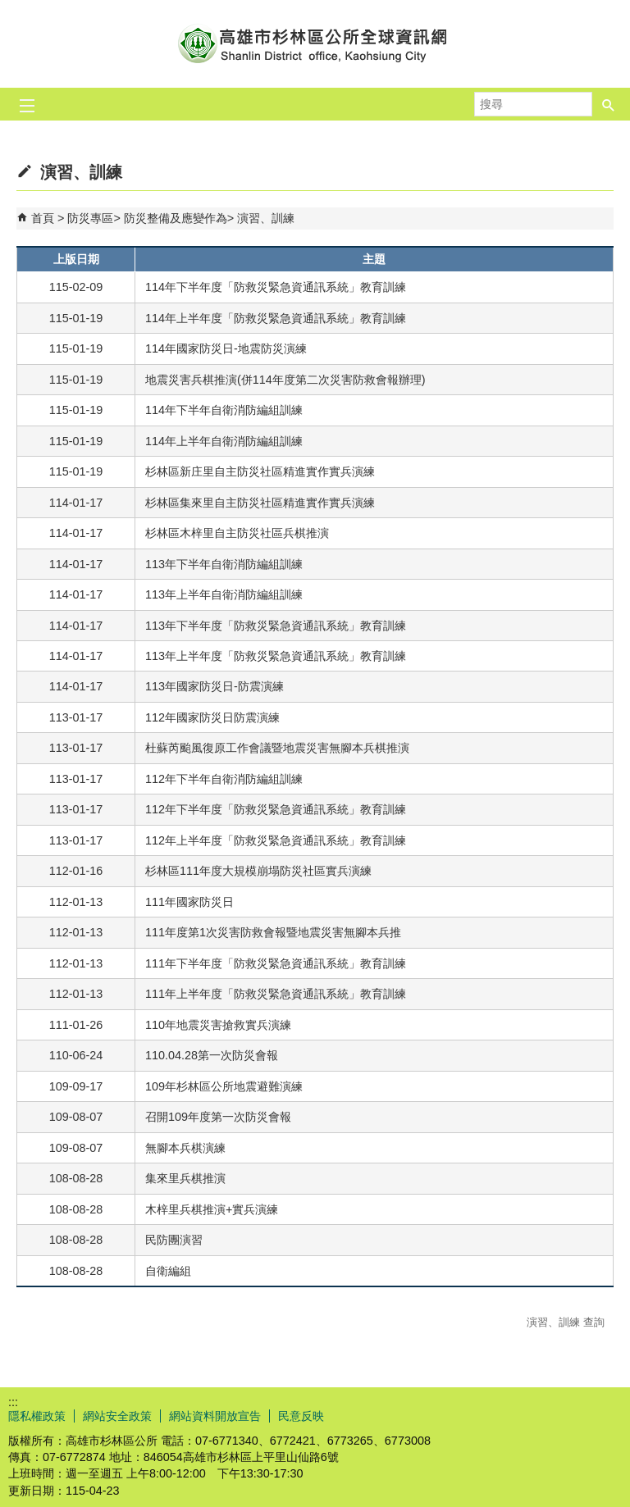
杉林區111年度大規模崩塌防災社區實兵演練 (258, 870)
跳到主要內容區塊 (8, 8)
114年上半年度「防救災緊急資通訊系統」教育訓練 (275, 318)
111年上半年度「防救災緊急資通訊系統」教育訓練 (275, 993)
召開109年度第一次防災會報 (218, 1116)
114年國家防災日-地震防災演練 (226, 348)
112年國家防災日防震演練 (212, 717)
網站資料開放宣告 (215, 1416)
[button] (609, 104)
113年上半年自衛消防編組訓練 (224, 594)
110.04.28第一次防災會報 (211, 1055)
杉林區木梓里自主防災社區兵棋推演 (237, 533)
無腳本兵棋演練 (185, 1147)
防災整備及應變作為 (175, 218)
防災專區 (90, 218)
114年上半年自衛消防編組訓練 (224, 441)
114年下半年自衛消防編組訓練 (224, 410)
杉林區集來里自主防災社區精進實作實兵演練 (260, 502)
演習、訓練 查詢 (566, 1322)
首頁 (42, 218)
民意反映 (301, 1416)
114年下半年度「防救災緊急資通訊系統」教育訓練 (275, 287)
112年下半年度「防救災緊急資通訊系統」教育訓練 (275, 809)
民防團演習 (174, 1239)
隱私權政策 (37, 1416)
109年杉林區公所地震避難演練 (224, 1086)
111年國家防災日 (189, 901)
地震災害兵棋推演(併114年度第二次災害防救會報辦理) (285, 379)
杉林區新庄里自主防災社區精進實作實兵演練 (260, 471)
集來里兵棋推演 (185, 1178)
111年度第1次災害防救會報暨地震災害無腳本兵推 (273, 932)
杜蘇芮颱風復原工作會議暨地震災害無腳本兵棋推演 (277, 747)
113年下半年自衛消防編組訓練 (224, 564)
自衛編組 (168, 1270)
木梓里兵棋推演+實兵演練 (211, 1209)
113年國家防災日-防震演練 (214, 686)
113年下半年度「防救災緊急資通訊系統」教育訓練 (275, 625)
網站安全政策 (117, 1416)
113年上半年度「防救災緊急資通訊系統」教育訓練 (275, 655)
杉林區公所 (315, 43)
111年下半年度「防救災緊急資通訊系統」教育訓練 (275, 963)
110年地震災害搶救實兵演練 (218, 1024)
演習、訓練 (265, 218)
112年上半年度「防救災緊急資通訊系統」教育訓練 (275, 840)
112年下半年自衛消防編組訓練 (224, 778)
